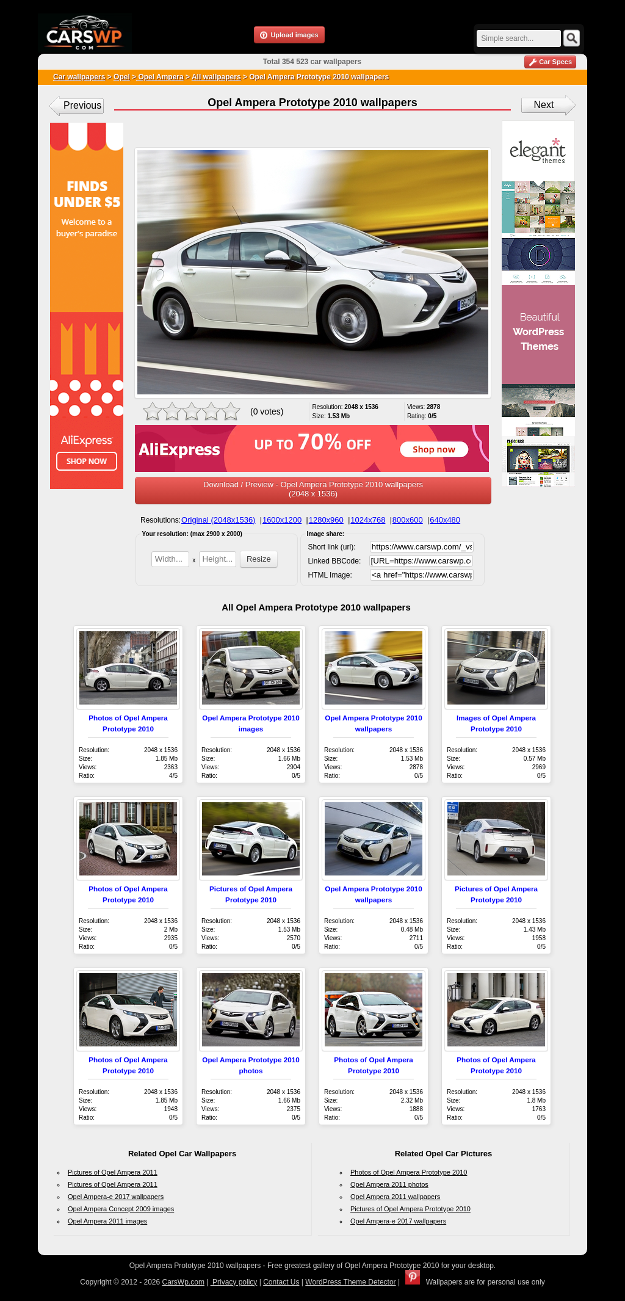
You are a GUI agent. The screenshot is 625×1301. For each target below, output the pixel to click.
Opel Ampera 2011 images (107, 1221)
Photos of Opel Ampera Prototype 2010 (408, 1172)
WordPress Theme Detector (350, 1282)
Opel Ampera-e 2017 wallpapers (116, 1196)
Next (544, 105)
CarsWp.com (183, 1282)
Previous (82, 105)
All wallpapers (216, 77)
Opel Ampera (160, 77)
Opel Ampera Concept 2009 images (121, 1208)
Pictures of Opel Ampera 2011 (112, 1172)
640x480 (445, 519)
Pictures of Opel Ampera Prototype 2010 (410, 1208)
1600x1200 (282, 519)
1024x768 (367, 519)
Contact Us (281, 1282)
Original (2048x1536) (218, 519)
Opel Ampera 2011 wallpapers (395, 1196)
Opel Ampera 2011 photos (389, 1184)
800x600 (407, 519)
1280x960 (326, 519)
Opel (122, 77)
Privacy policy (234, 1282)
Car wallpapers (79, 77)
